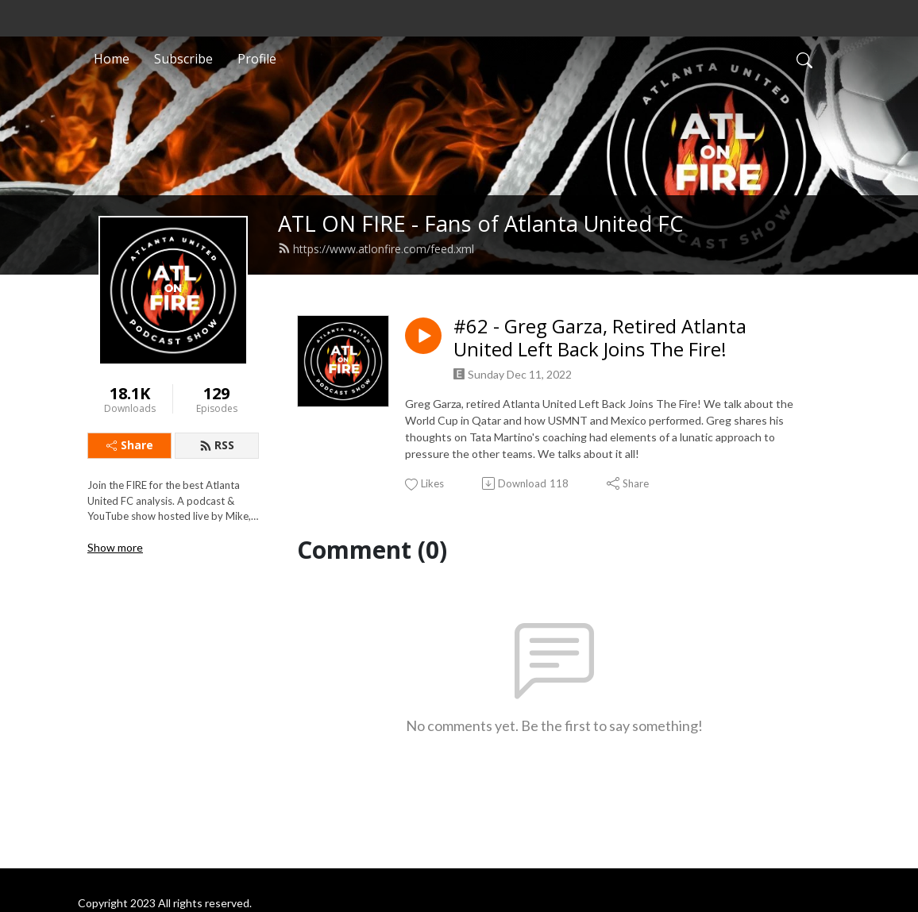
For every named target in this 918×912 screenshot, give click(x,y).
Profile (256, 58)
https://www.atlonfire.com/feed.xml (376, 248)
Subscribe (183, 58)
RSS (216, 444)
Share (129, 444)
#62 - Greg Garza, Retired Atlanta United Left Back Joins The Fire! (599, 338)
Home (111, 58)
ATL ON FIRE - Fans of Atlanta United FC (481, 223)
